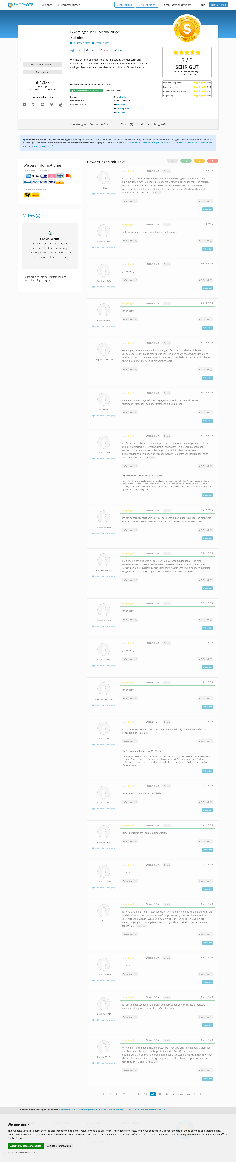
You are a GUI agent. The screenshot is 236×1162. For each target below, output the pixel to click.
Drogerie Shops (100, 42)
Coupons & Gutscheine (103, 124)
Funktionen (46, 4)
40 (152, 1094)
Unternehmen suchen (68, 4)
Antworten (207, 209)
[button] (76, 50)
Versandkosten (122, 112)
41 (160, 1094)
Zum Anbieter (42, 72)
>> (201, 1094)
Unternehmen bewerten (42, 64)
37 (131, 1094)
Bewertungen (78, 124)
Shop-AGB (120, 104)
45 (188, 1094)
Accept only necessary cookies (25, 1146)
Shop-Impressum (123, 108)
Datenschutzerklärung (28, 1152)
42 (167, 1094)
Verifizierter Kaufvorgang (103, 194)
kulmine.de (121, 97)
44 (181, 1094)
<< (103, 1094)
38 (138, 1094)
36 (124, 1094)
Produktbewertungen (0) (151, 124)
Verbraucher (124, 5)
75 (172, 161)
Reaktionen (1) (130, 466)
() (205, 201)
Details (167, 171)
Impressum (12, 1152)
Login (202, 4)
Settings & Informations (59, 1146)
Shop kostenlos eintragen (177, 4)
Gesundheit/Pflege (80, 42)
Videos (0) (31, 215)
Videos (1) (127, 124)
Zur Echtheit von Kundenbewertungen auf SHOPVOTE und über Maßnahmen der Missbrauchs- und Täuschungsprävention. (112, 1109)
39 (145, 1094)
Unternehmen (147, 5)
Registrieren (218, 5)
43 (174, 1094)
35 (117, 1094)
